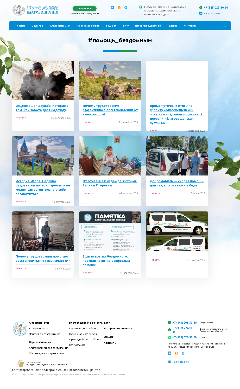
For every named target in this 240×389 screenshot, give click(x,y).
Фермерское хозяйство (83, 328)
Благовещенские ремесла (86, 323)
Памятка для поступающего (46, 353)
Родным (111, 25)
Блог (126, 25)
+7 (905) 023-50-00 (184, 337)
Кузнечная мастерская (83, 334)
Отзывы (109, 337)
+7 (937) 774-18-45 (182, 330)
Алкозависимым (60, 25)
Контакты (190, 25)
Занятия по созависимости (45, 334)
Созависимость (39, 323)
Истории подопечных (148, 25)
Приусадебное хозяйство (85, 339)
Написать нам (212, 13)
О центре (37, 25)
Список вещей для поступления (48, 347)
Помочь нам (84, 9)
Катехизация (77, 345)
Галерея (173, 25)
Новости (21, 117)
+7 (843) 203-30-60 (216, 7)
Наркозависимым (88, 25)
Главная (21, 25)
